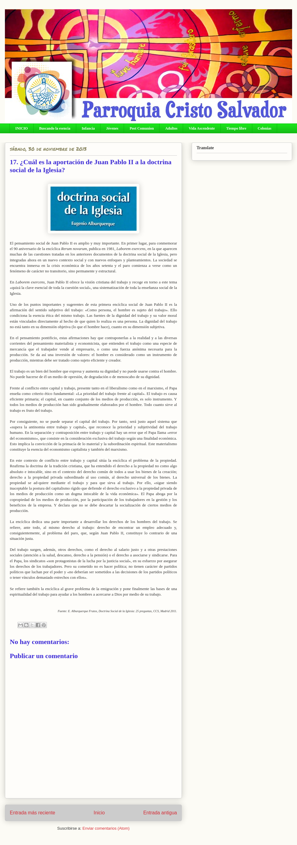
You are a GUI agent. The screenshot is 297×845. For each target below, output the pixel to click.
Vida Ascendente (202, 128)
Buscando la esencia (54, 128)
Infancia (88, 128)
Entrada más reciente (32, 812)
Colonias (265, 128)
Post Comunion (142, 128)
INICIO (21, 128)
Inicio (99, 812)
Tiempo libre (236, 128)
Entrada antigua (160, 812)
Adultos (171, 128)
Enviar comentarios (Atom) (106, 828)
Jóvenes (112, 128)
